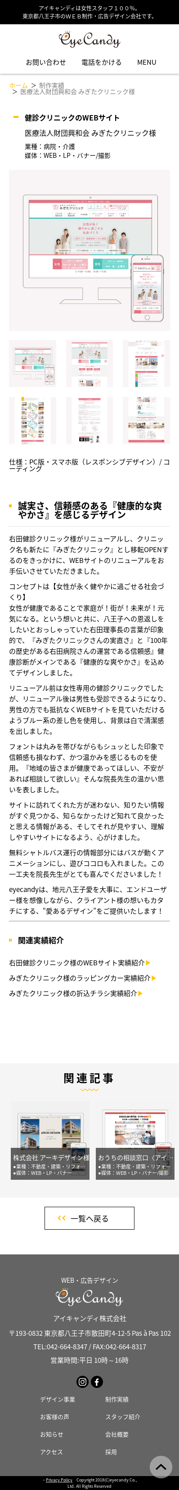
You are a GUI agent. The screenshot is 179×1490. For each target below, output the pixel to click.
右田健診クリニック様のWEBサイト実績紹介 (80, 963)
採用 (111, 1451)
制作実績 (51, 85)
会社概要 (117, 1434)
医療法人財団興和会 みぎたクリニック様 (77, 91)
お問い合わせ (46, 62)
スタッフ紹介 (122, 1416)
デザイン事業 (57, 1399)
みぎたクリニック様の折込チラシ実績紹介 (76, 993)
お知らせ (51, 1434)
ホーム (18, 85)
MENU (147, 62)
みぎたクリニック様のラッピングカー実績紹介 (83, 978)
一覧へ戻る (90, 1218)
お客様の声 (54, 1416)
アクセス (51, 1451)
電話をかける (101, 62)
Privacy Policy (59, 1480)
